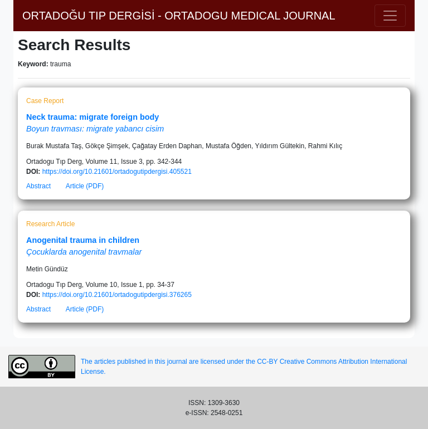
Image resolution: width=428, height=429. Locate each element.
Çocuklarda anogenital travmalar (84, 251)
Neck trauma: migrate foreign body (92, 117)
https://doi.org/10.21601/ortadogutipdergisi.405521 (117, 172)
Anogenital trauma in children (82, 240)
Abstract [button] (38, 186)
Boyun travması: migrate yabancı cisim (95, 128)
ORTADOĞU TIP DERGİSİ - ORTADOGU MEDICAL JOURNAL (178, 15)
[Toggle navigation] (390, 15)
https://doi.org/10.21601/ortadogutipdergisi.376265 (117, 295)
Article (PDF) (85, 186)
